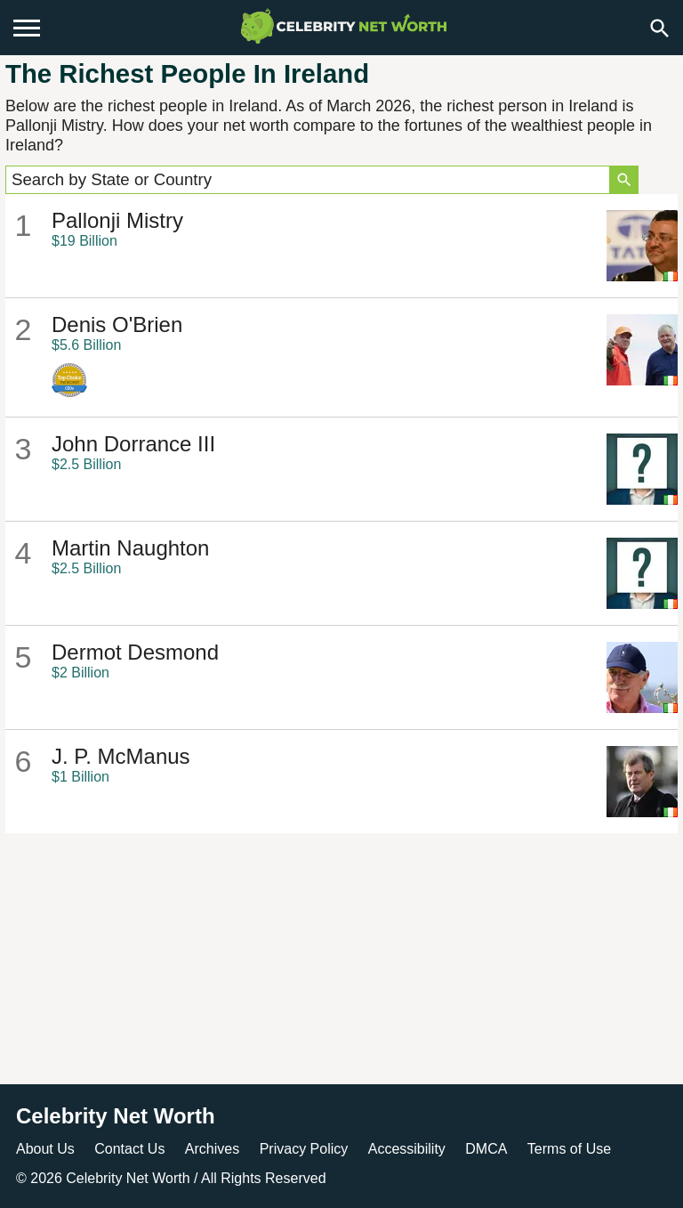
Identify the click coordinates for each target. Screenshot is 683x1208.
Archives (212, 1148)
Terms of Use (569, 1148)
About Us (45, 1148)
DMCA (486, 1148)
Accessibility (407, 1148)
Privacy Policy (304, 1148)
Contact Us (129, 1148)
